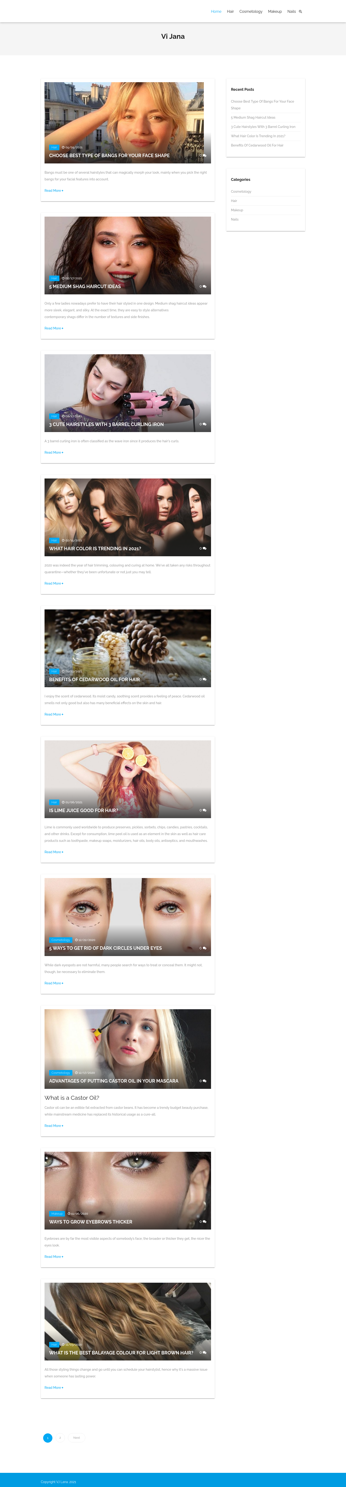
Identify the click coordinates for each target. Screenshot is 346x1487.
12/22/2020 (87, 940)
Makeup (275, 11)
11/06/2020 (79, 1214)
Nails (291, 11)
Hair (230, 11)
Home (216, 11)
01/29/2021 (73, 671)
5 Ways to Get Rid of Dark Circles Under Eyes (106, 948)
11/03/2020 (73, 1345)
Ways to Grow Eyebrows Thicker (91, 1222)
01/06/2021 (73, 802)
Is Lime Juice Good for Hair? (84, 810)
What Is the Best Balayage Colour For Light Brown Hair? (122, 1353)
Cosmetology (251, 11)
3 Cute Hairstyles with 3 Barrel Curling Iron (107, 424)
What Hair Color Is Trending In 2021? (95, 549)
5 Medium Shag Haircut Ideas (85, 287)
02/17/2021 (73, 278)
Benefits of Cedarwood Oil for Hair (95, 680)
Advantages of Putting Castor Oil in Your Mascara (114, 1081)
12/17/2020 (87, 1073)
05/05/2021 (74, 148)
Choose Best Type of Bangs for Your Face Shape (110, 156)
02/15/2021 (73, 540)
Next (76, 1438)
